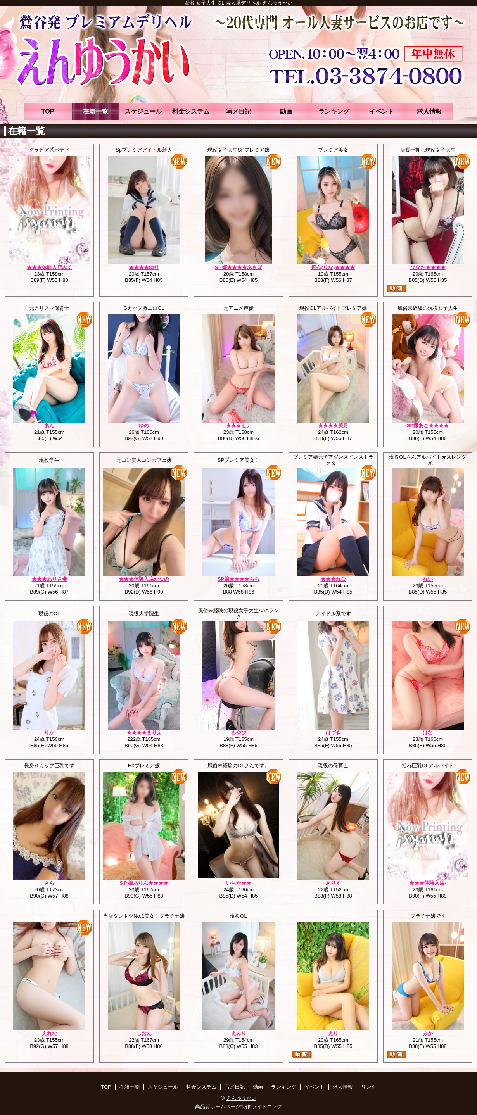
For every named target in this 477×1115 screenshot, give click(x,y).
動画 (286, 111)
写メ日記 (238, 111)
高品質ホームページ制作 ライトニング (238, 1107)
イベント (381, 111)
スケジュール (143, 111)
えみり (238, 1033)
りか (49, 732)
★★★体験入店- (427, 883)
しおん (144, 1033)
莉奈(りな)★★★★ (333, 267)
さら (49, 883)
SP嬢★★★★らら (238, 579)
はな (428, 732)
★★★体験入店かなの (144, 579)
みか (428, 1033)
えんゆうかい (241, 1098)
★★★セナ (238, 425)
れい (428, 579)
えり (333, 1033)
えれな (49, 1033)
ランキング (333, 111)
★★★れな (333, 579)
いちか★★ (238, 883)
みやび (238, 732)
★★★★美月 (333, 425)
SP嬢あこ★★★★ (428, 425)
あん (49, 425)
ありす (333, 883)
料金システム (190, 111)
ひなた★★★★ (428, 267)
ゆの (144, 425)
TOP (47, 111)
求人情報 (429, 111)
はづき (333, 732)
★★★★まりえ (144, 732)
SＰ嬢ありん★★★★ (143, 883)
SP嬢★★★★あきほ (238, 267)
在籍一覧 (95, 111)
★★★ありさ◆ (49, 579)
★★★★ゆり (144, 267)
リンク (368, 1087)
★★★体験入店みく (49, 267)
